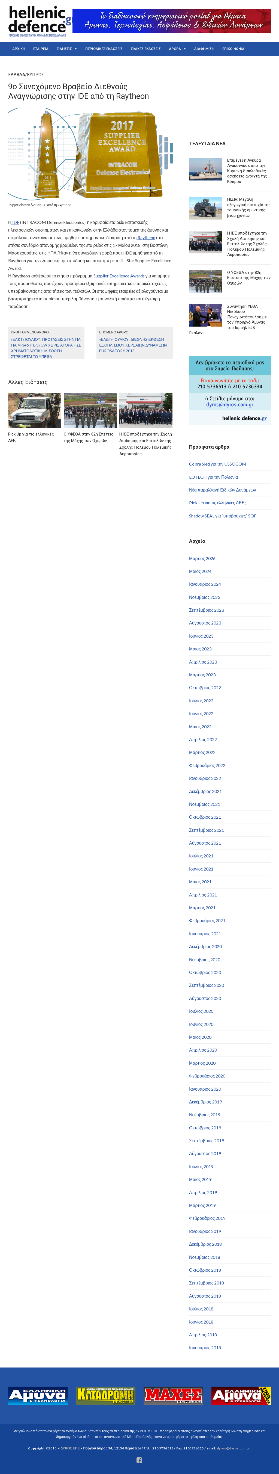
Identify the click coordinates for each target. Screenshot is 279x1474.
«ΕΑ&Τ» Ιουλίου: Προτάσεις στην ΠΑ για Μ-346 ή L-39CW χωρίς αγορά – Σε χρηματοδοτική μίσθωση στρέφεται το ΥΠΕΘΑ (46, 348)
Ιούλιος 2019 (201, 1166)
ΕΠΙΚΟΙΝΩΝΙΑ (233, 49)
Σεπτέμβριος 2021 (206, 830)
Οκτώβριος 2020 (205, 972)
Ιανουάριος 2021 (205, 933)
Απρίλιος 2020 (203, 1049)
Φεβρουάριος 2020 (207, 1075)
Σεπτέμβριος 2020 (206, 985)
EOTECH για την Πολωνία (213, 477)
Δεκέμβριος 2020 (205, 946)
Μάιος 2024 (200, 571)
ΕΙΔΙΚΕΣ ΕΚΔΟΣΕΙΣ (146, 49)
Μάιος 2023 (200, 648)
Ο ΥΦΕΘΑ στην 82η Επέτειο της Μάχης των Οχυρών (249, 278)
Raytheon (146, 237)
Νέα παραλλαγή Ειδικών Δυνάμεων (222, 489)
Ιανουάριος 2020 (205, 1088)
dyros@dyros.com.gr (234, 1448)
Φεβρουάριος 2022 (207, 765)
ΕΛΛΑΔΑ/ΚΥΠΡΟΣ (26, 74)
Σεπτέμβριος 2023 (206, 609)
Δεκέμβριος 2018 (205, 1244)
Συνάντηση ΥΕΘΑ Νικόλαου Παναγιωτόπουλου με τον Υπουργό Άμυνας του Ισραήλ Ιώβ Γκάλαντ (228, 320)
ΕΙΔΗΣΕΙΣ (64, 49)
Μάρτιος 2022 (202, 752)
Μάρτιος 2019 (202, 1205)
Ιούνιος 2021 (201, 868)
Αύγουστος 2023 (205, 622)
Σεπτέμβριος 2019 (206, 1140)
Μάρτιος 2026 (202, 558)
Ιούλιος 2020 (201, 1011)
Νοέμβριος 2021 (204, 804)
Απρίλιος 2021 (203, 894)
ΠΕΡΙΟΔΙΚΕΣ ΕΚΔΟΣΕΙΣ (104, 49)
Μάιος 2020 (200, 1037)
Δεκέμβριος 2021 (205, 791)
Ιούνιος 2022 (201, 713)
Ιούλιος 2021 (201, 855)
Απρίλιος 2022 (203, 739)
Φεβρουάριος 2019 (207, 1218)
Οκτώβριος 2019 (205, 1127)
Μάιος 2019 (200, 1179)
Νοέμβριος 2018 (204, 1257)
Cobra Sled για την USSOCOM (217, 463)
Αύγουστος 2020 (205, 998)
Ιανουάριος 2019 (205, 1231)
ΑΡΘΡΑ (175, 49)
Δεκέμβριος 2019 (205, 1101)
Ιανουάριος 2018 (205, 1347)
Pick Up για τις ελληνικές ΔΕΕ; (217, 502)
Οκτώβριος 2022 (205, 687)
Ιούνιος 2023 (201, 635)
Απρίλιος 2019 (203, 1192)
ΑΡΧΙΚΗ (18, 49)
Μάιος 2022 (200, 726)
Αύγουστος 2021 (205, 842)
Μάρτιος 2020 (202, 1062)
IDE (15, 222)
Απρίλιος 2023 (203, 661)
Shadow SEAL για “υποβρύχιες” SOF (222, 515)
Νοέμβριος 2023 (204, 597)
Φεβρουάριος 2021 (207, 920)
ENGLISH (19, 62)
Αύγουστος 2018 (205, 1295)
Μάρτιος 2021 (202, 907)
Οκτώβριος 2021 (205, 816)
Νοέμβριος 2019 (204, 1114)
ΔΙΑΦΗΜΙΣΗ (204, 49)
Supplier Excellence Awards (119, 275)
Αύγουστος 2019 (205, 1153)
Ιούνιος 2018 (201, 1321)
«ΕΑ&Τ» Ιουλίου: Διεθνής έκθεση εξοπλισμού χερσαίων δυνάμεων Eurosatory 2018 (133, 345)
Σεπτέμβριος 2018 (206, 1282)
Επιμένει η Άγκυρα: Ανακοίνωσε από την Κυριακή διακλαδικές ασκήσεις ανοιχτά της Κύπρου (247, 171)
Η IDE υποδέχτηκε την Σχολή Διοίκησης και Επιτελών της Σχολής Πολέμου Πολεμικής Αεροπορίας (247, 244)
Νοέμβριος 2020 (204, 959)
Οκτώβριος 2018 (205, 1269)
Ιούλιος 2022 (201, 700)
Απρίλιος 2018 (203, 1334)
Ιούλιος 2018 (201, 1308)
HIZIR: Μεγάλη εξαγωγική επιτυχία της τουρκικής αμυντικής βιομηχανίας (249, 207)
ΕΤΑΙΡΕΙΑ (40, 49)
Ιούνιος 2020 (201, 1024)
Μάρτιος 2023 (202, 674)
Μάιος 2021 (200, 881)
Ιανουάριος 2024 (205, 584)
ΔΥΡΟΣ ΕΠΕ (70, 1448)
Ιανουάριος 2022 (205, 778)
